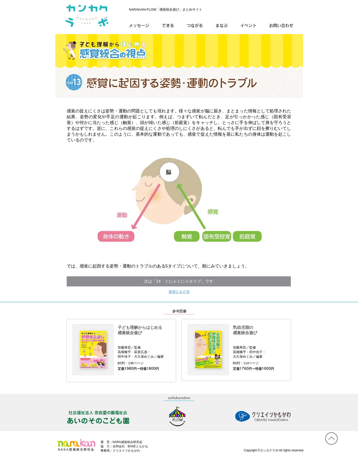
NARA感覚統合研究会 (127, 442)
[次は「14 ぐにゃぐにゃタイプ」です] (179, 281)
